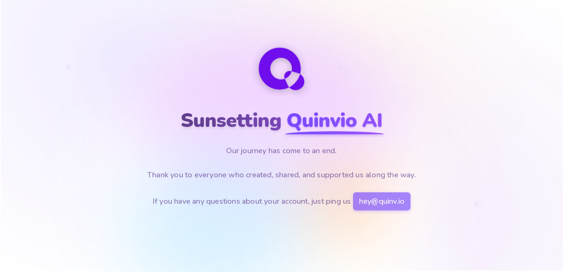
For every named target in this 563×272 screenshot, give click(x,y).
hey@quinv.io (381, 202)
